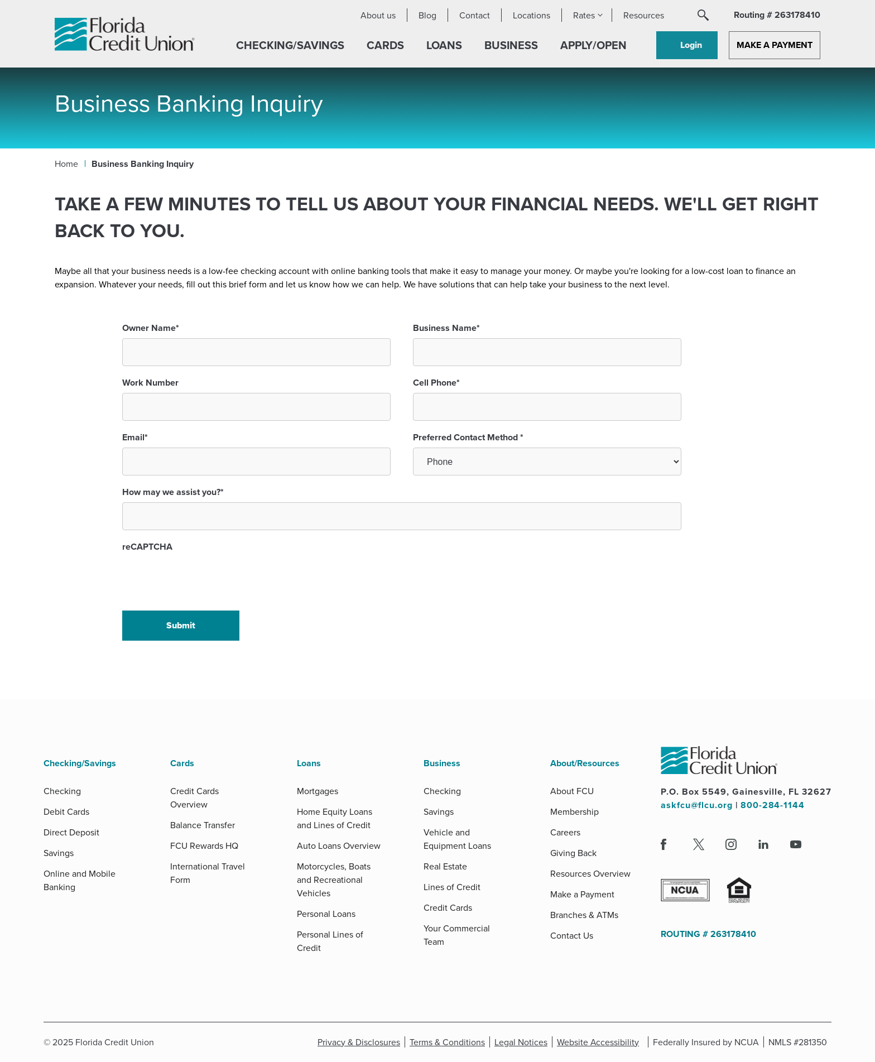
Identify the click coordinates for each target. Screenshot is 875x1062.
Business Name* (446, 327)
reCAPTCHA (147, 546)
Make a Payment (774, 45)
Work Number (150, 382)
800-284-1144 (773, 805)
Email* (135, 437)
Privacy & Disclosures (358, 1041)
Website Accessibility (599, 1041)
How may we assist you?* (173, 492)
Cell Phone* (436, 382)
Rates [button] (584, 15)
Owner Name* (150, 327)
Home (66, 163)
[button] (703, 15)
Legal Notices (523, 1041)
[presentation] (207, 578)
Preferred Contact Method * (468, 437)
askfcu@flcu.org (697, 805)
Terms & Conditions (449, 1041)
